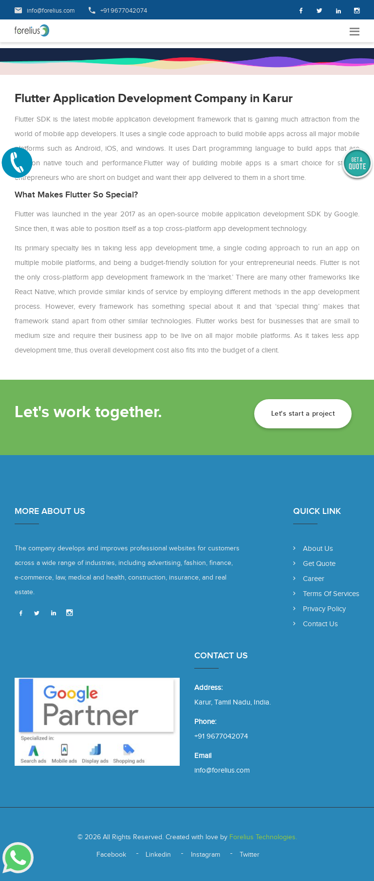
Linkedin (158, 855)
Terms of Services (326, 594)
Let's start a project (303, 413)
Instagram (205, 855)
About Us (313, 549)
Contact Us (315, 624)
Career (308, 579)
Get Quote (314, 564)
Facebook (111, 855)
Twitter (250, 855)
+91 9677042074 (123, 11)
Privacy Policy (319, 609)
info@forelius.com (51, 11)
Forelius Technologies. (262, 837)
